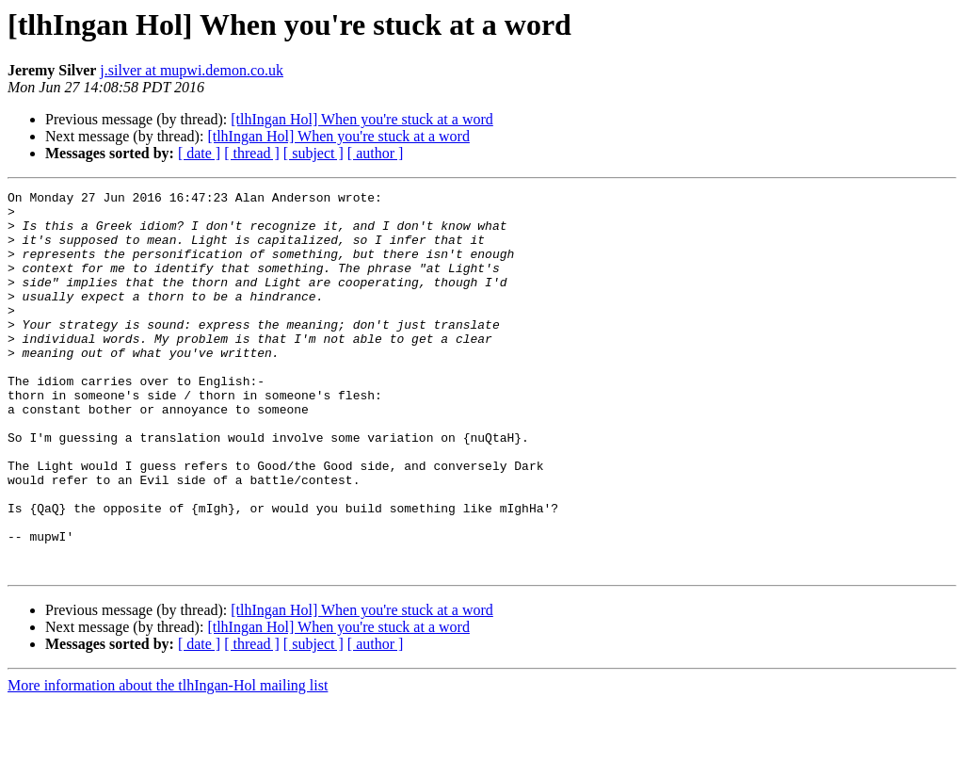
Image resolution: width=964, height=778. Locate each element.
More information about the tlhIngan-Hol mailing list (168, 762)
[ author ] (375, 153)
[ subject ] (313, 153)
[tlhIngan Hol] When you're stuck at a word (362, 119)
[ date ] (199, 153)
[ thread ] (252, 153)
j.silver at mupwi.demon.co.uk (191, 70)
